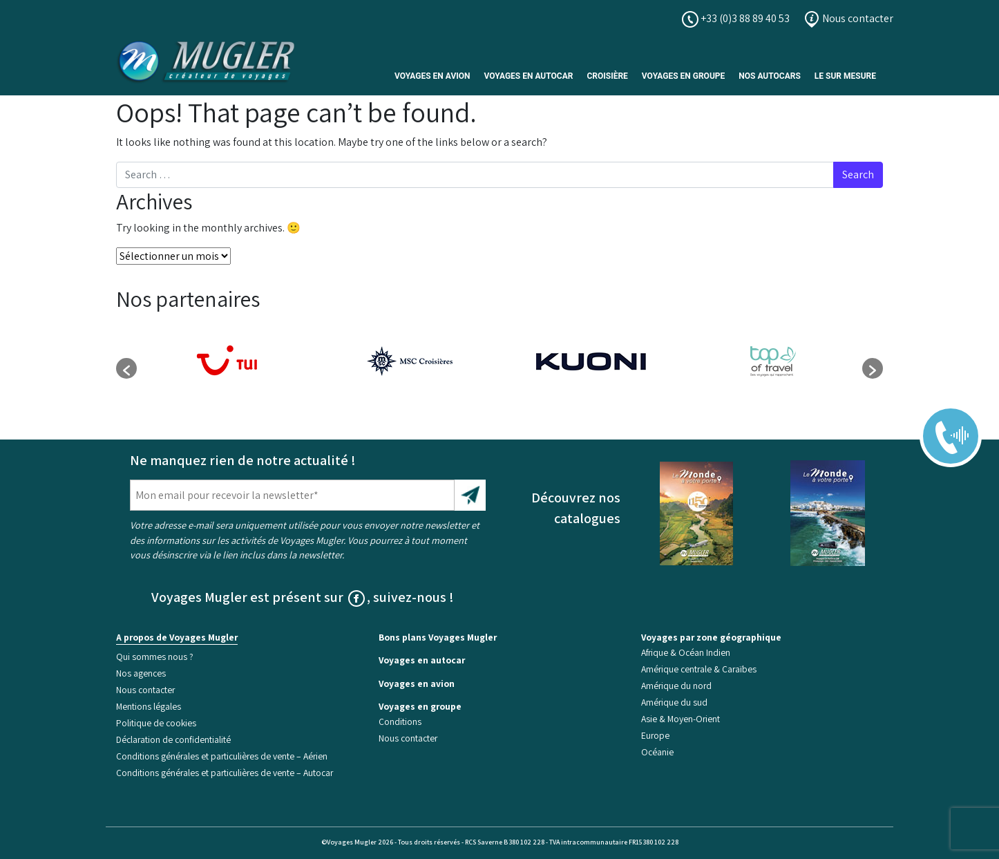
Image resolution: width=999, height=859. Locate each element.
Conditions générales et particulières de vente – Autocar (224, 772)
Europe (655, 735)
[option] (227, 361)
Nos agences (141, 673)
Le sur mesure (845, 76)
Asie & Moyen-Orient (680, 718)
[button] (126, 368)
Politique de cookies (156, 723)
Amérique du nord (676, 685)
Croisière (607, 76)
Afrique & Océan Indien (685, 652)
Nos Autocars (770, 76)
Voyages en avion (432, 76)
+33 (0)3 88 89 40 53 (736, 18)
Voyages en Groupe (683, 76)
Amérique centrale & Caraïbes (699, 669)
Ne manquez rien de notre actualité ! (243, 460)
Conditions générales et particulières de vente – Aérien (221, 756)
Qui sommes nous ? (154, 656)
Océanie (657, 752)
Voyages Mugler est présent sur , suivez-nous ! (302, 597)
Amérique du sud (674, 702)
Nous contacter (848, 18)
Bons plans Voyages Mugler (438, 637)
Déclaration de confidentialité (173, 739)
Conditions (400, 721)
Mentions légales (148, 706)
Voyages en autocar (528, 76)
